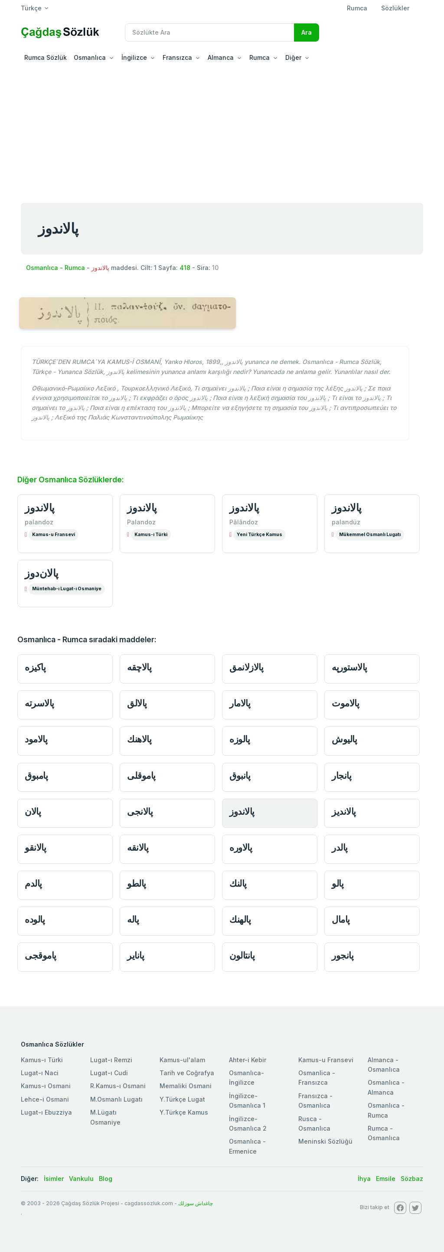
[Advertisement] (222, 131)
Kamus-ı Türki (150, 534)
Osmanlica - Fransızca (316, 1077)
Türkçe (31, 8)
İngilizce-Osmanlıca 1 (247, 1100)
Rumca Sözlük (45, 57)
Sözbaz (412, 1178)
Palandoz (141, 522)
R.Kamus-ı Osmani (118, 1085)
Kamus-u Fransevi (53, 534)
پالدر (340, 847)
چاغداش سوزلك (195, 1203)
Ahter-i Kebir (247, 1059)
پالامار (239, 703)
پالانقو (35, 847)
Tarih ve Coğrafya (187, 1072)
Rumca (357, 8)
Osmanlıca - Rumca (55, 267)
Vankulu (81, 1178)
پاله (133, 919)
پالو (337, 883)
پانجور (342, 955)
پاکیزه (35, 667)
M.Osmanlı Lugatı (116, 1099)
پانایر (135, 955)
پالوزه (239, 739)
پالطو (136, 883)
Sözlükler (395, 8)
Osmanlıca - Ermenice (247, 1146)
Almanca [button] (221, 57)
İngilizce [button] (134, 57)
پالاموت (345, 703)
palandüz (346, 522)
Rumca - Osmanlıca (384, 1133)
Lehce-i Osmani (45, 1099)
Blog (105, 1178)
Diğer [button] (293, 57)
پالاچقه (139, 667)
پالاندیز (344, 811)
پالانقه (137, 847)
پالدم (33, 883)
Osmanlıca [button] (90, 57)
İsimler (54, 1178)
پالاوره (240, 847)
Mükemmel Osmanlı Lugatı (370, 534)
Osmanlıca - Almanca (386, 1087)
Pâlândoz (243, 522)
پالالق (137, 703)
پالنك (238, 883)
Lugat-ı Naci (40, 1072)
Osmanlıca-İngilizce (246, 1077)
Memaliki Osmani (186, 1085)
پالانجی (140, 811)
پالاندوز (40, 507)
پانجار (341, 775)
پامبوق (36, 775)
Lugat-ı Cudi (109, 1072)
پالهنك (240, 919)
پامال (341, 919)
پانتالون (242, 955)
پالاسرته (39, 703)
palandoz (39, 522)
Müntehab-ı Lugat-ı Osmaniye (66, 589)
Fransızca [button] (177, 57)
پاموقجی (40, 955)
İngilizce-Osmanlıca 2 (248, 1123)
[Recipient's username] (209, 32)
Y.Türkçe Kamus (184, 1112)
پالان (33, 811)
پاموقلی (141, 775)
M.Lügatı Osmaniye (105, 1117)
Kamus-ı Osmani (46, 1085)
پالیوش (344, 739)
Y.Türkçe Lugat (182, 1099)
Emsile (385, 1178)
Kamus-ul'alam (182, 1059)
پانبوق (239, 775)
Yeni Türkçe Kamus (259, 534)
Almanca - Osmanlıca (384, 1064)
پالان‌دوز (42, 573)
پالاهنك (139, 739)
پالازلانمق (246, 667)
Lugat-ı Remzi (111, 1059)
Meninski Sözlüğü (325, 1141)
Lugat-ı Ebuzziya (46, 1112)
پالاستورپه (349, 667)
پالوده (35, 919)
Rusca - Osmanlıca (314, 1123)
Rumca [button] (259, 57)
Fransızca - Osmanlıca (315, 1100)
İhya (364, 1178)
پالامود (36, 739)
